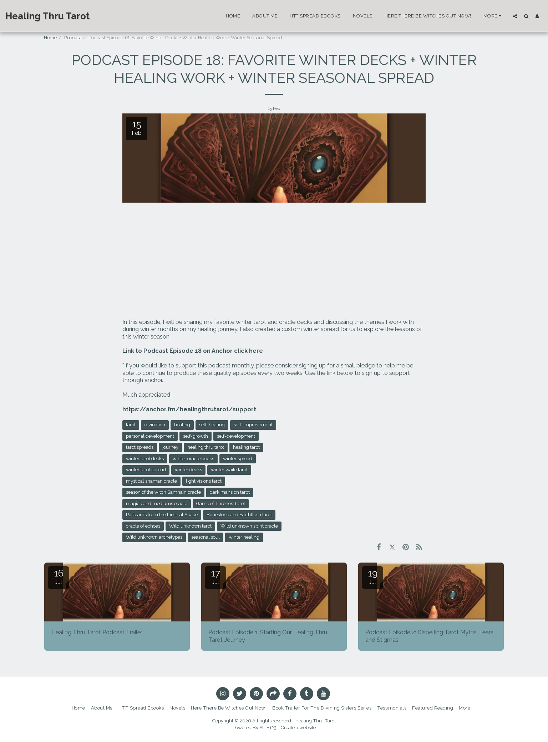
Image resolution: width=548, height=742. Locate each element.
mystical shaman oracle (151, 481)
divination (154, 424)
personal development (150, 436)
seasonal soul (205, 537)
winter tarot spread (146, 469)
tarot (131, 424)
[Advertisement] (274, 261)
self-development (236, 436)
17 (215, 576)
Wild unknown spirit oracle (249, 526)
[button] (515, 16)
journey (170, 447)
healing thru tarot (205, 447)
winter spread (237, 458)
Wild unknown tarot (190, 526)
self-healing (212, 424)
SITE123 (267, 727)
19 (372, 576)
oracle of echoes (143, 526)
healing (182, 424)
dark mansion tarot (230, 492)
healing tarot (246, 447)
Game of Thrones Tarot (220, 503)
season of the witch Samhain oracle (163, 492)
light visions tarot (204, 481)
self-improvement (253, 424)
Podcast (72, 37)
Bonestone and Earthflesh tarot (239, 514)
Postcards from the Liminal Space (162, 514)
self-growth (195, 436)
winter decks (188, 469)
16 (58, 576)
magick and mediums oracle (156, 503)
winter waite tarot (229, 469)
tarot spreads (139, 447)
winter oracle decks (193, 458)
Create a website (298, 727)
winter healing (244, 537)
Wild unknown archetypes (154, 537)
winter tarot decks (145, 458)
